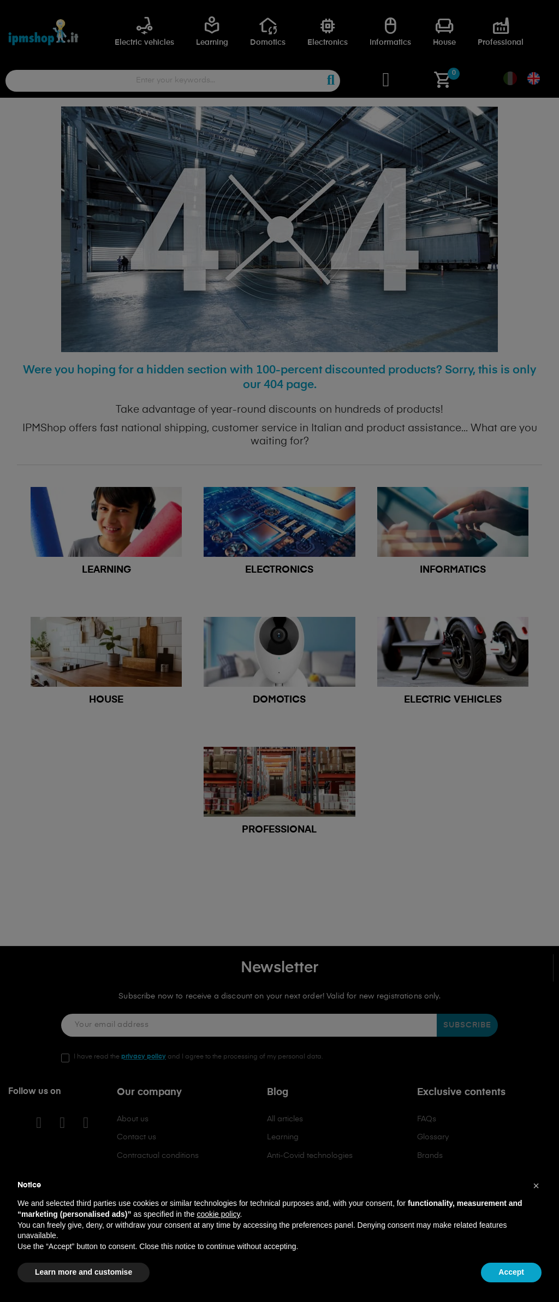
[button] (536, 1185)
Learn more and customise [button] (83, 1272)
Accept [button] (511, 1272)
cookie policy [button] (218, 1214)
